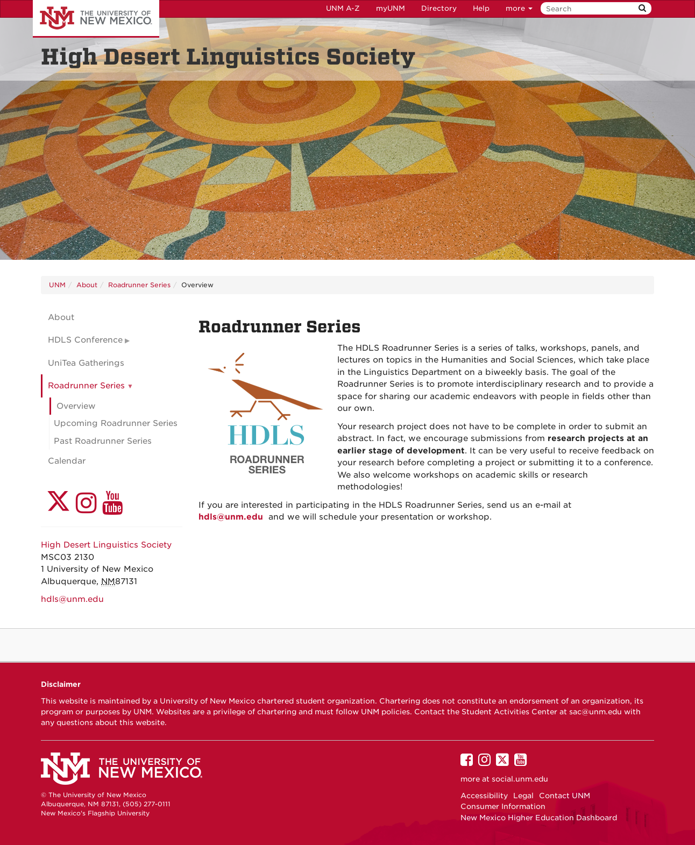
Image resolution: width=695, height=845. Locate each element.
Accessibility (484, 795)
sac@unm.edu (595, 711)
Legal (523, 795)
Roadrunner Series (139, 285)
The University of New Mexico (96, 19)
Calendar (67, 461)
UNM (57, 285)
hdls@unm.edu (72, 599)
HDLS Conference (85, 340)
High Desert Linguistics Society (106, 545)
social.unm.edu (520, 779)
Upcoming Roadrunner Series (116, 423)
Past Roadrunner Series (103, 441)
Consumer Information (502, 806)
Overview (76, 406)
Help (481, 8)
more (519, 8)
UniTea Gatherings (86, 363)
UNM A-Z (343, 8)
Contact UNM (564, 795)
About (86, 285)
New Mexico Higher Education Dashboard (538, 817)
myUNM (390, 8)
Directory (439, 8)
